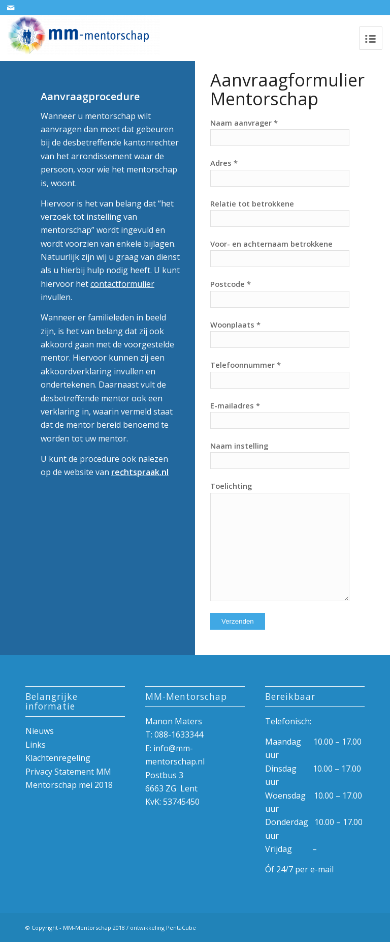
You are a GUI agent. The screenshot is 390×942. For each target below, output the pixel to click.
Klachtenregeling (57, 757)
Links (35, 744)
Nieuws (39, 731)
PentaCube (181, 927)
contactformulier (122, 283)
